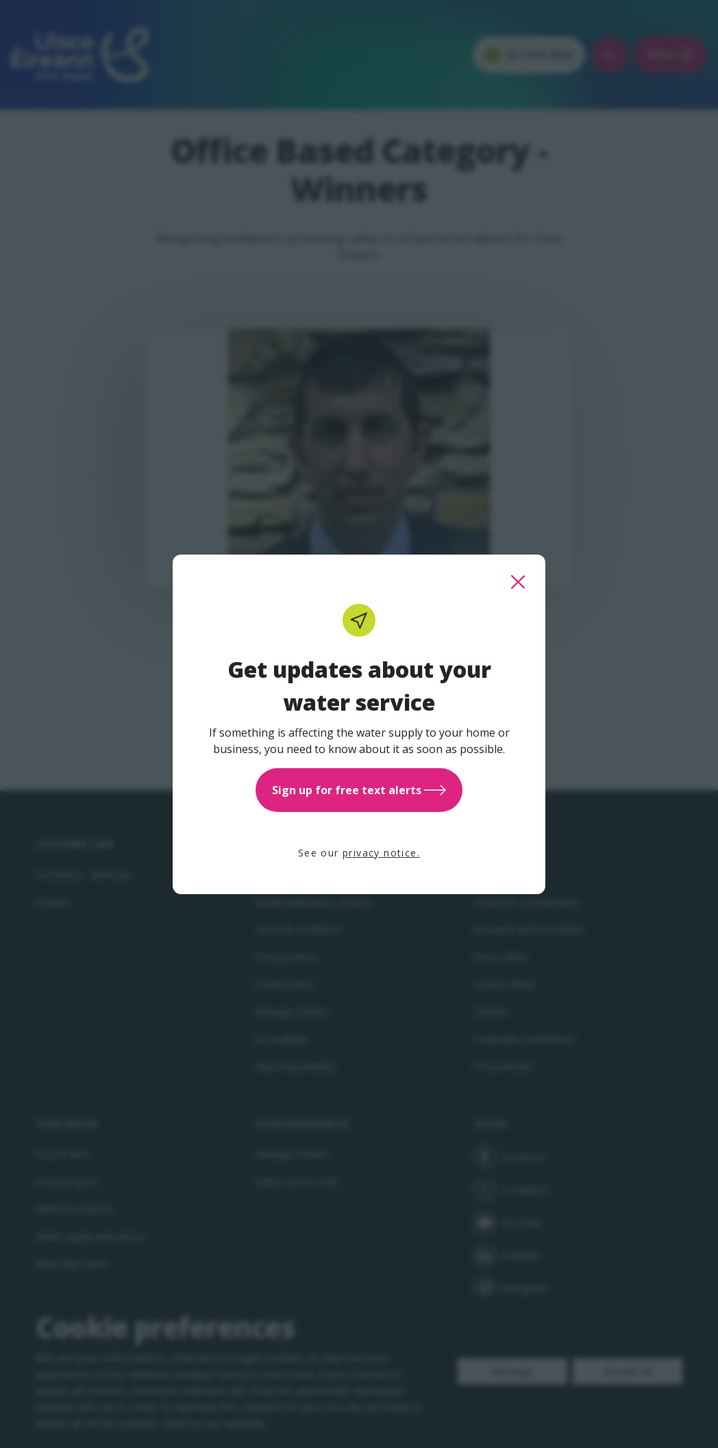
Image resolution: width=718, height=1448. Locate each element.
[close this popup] (518, 582)
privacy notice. (381, 852)
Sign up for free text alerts (359, 790)
